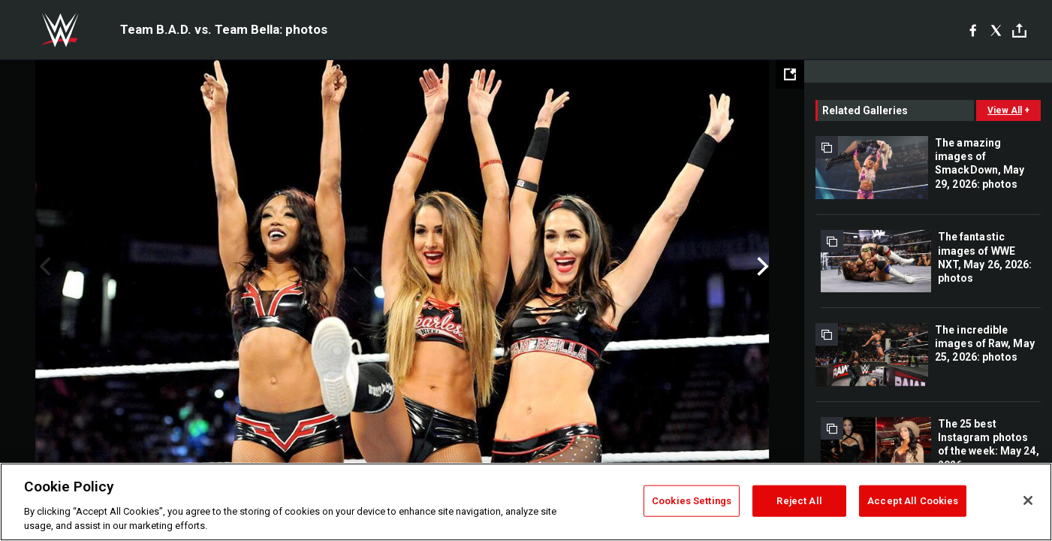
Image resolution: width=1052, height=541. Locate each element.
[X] (996, 30)
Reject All (798, 500)
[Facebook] (972, 30)
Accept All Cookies (912, 500)
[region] (526, 502)
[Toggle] (1019, 30)
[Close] (1027, 500)
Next (761, 266)
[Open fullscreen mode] (790, 74)
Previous (43, 266)
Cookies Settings (691, 500)
